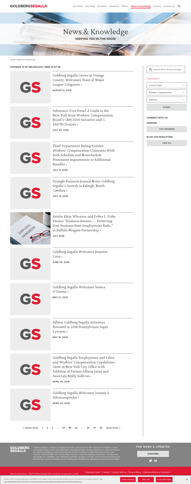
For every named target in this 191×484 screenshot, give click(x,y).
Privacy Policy (135, 472)
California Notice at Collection (156, 472)
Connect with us (119, 472)
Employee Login (93, 472)
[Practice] (167, 92)
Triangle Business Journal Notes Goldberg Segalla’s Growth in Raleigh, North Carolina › (84, 185)
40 (63, 427)
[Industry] (167, 99)
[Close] (187, 480)
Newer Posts (30, 427)
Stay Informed (167, 129)
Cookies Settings (128, 481)
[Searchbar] (166, 69)
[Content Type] (167, 85)
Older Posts (113, 427)
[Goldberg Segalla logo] (28, 6)
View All (166, 143)
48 (101, 427)
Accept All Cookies (164, 481)
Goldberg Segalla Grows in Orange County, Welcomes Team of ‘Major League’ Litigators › (78, 79)
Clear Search (153, 79)
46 (88, 427)
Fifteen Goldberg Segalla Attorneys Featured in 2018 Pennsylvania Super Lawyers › (80, 326)
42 (76, 427)
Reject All (145, 481)
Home (12, 59)
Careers (105, 472)
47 (94, 427)
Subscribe (153, 453)
